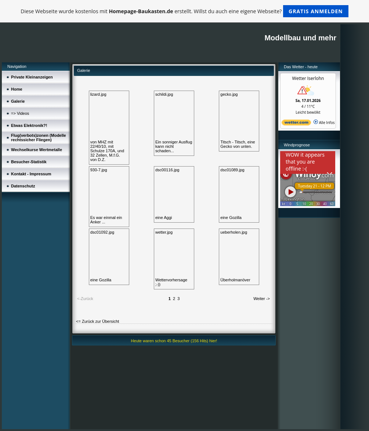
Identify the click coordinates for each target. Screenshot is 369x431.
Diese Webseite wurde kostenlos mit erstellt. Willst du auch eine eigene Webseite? (184, 11)
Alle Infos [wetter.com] (324, 122)
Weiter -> (261, 298)
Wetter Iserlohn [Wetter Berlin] (308, 78)
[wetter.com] (296, 124)
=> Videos (20, 113)
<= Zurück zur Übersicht (97, 321)
